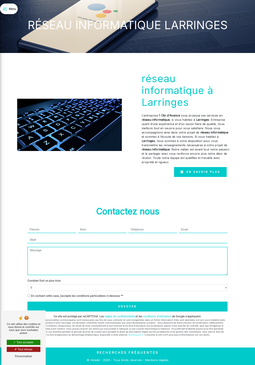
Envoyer (127, 306)
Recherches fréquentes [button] (127, 352)
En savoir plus (200, 172)
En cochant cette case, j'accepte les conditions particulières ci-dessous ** (77, 296)
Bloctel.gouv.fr (136, 335)
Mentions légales (156, 360)
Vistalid (95, 360)
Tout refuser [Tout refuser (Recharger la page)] (24, 349)
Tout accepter (23, 342)
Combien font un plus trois (44, 280)
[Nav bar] (9, 9)
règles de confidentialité (120, 316)
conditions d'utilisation (157, 316)
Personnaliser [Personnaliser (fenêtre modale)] (23, 356)
